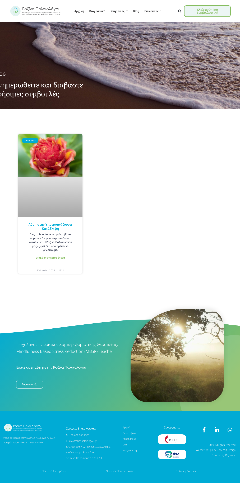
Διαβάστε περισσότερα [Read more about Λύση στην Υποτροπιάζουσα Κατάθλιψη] (50, 257)
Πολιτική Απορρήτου (54, 471)
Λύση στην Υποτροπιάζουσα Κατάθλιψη (50, 226)
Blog (136, 11)
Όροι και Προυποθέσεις (120, 471)
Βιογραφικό (97, 11)
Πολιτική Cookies (186, 471)
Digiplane (230, 455)
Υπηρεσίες (119, 11)
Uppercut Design (226, 449)
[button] (179, 11)
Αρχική (79, 11)
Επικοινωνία (152, 11)
